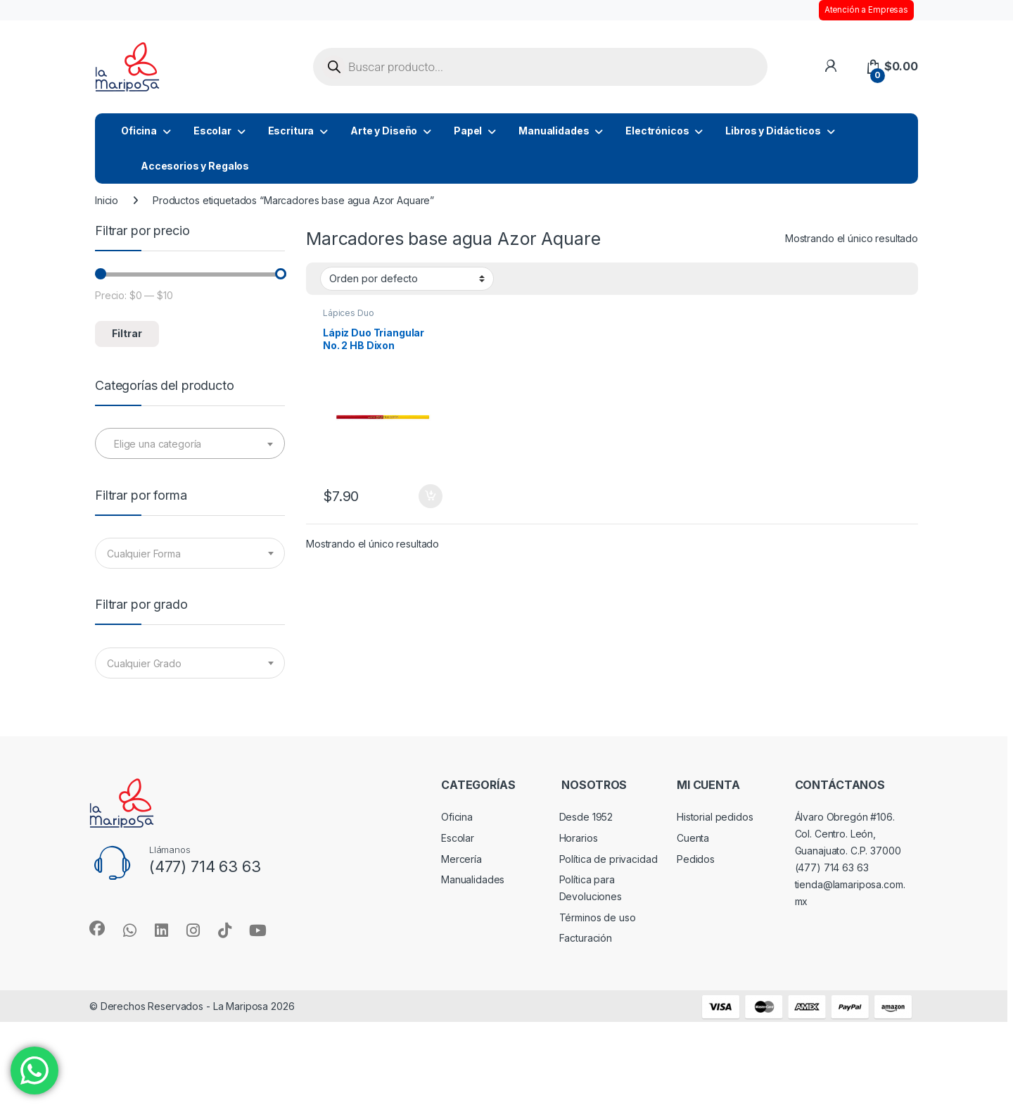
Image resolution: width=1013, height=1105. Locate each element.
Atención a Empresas (866, 10)
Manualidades (553, 131)
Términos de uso (597, 917)
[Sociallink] (97, 928)
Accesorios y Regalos (195, 166)
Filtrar (127, 333)
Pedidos (696, 859)
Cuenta (693, 838)
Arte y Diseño (383, 131)
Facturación (585, 938)
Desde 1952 (586, 817)
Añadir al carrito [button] (430, 496)
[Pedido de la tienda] (407, 279)
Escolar (212, 131)
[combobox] (190, 443)
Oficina (139, 131)
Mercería (461, 859)
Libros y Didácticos (772, 131)
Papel (468, 131)
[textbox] (190, 444)
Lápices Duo (348, 313)
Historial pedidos (715, 817)
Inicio (106, 200)
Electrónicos (657, 131)
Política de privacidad (608, 859)
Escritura (291, 131)
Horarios (578, 838)
